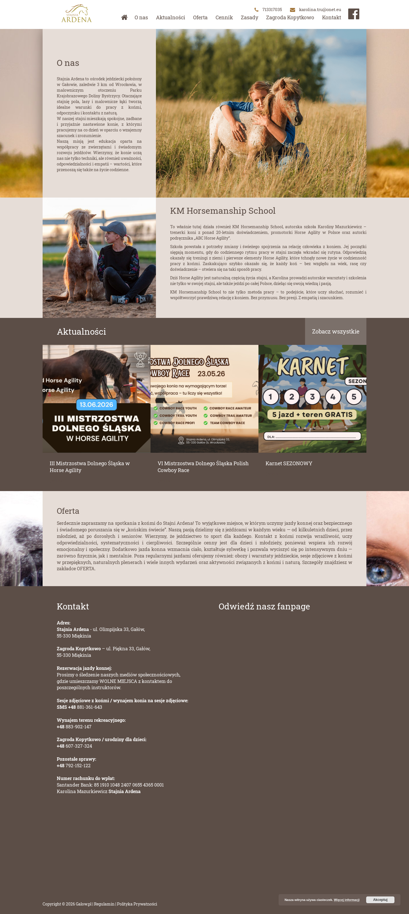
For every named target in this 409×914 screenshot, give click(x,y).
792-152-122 (74, 765)
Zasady (249, 17)
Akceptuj (380, 900)
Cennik (224, 17)
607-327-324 (74, 746)
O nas (141, 17)
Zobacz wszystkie (335, 331)
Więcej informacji (347, 900)
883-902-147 (74, 726)
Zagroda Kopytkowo (290, 17)
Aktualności (170, 17)
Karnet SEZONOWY (289, 463)
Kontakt (331, 17)
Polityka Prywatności (137, 904)
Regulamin (104, 904)
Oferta (200, 17)
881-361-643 (79, 707)
